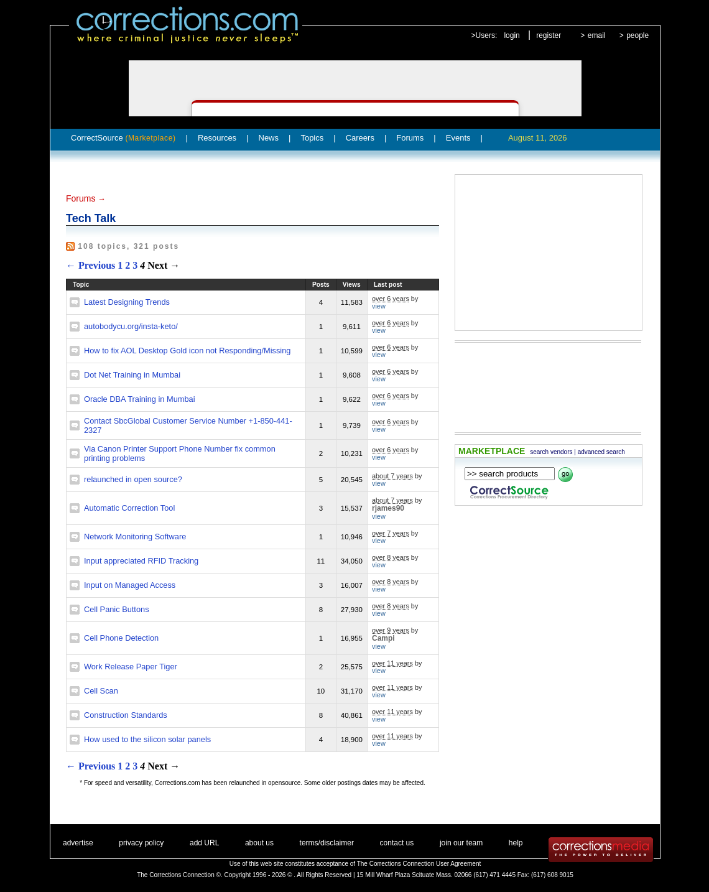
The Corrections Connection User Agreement (419, 863)
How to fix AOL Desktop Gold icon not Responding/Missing (187, 350)
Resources (217, 137)
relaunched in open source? (133, 479)
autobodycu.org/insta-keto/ (131, 326)
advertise (78, 843)
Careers (360, 137)
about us (259, 843)
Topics (311, 137)
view (379, 306)
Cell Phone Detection (121, 638)
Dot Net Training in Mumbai (132, 374)
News (269, 137)
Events (458, 137)
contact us (397, 843)
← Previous (90, 265)
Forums (410, 137)
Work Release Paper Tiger (130, 666)
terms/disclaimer (327, 843)
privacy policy (141, 843)
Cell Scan (101, 690)
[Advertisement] (548, 252)
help (516, 843)
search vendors (551, 451)
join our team (461, 843)
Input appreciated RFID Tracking (141, 560)
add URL (204, 843)
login (511, 35)
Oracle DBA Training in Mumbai (139, 399)
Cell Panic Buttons (116, 609)
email (597, 35)
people (637, 35)
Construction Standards (125, 715)
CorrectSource (123, 137)
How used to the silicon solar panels (147, 739)
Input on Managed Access (129, 585)
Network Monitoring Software (135, 536)
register (548, 35)
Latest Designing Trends (127, 302)
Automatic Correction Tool (129, 508)
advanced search (601, 451)
